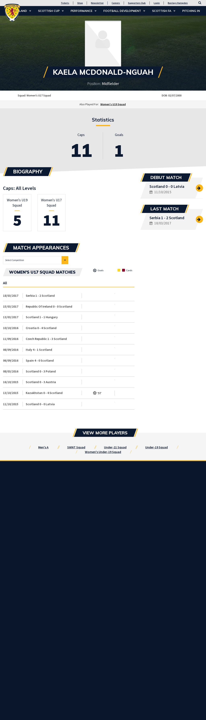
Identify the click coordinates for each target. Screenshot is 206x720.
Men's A (43, 447)
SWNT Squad (76, 447)
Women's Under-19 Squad (103, 451)
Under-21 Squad (115, 447)
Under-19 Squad (156, 447)
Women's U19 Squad (113, 104)
